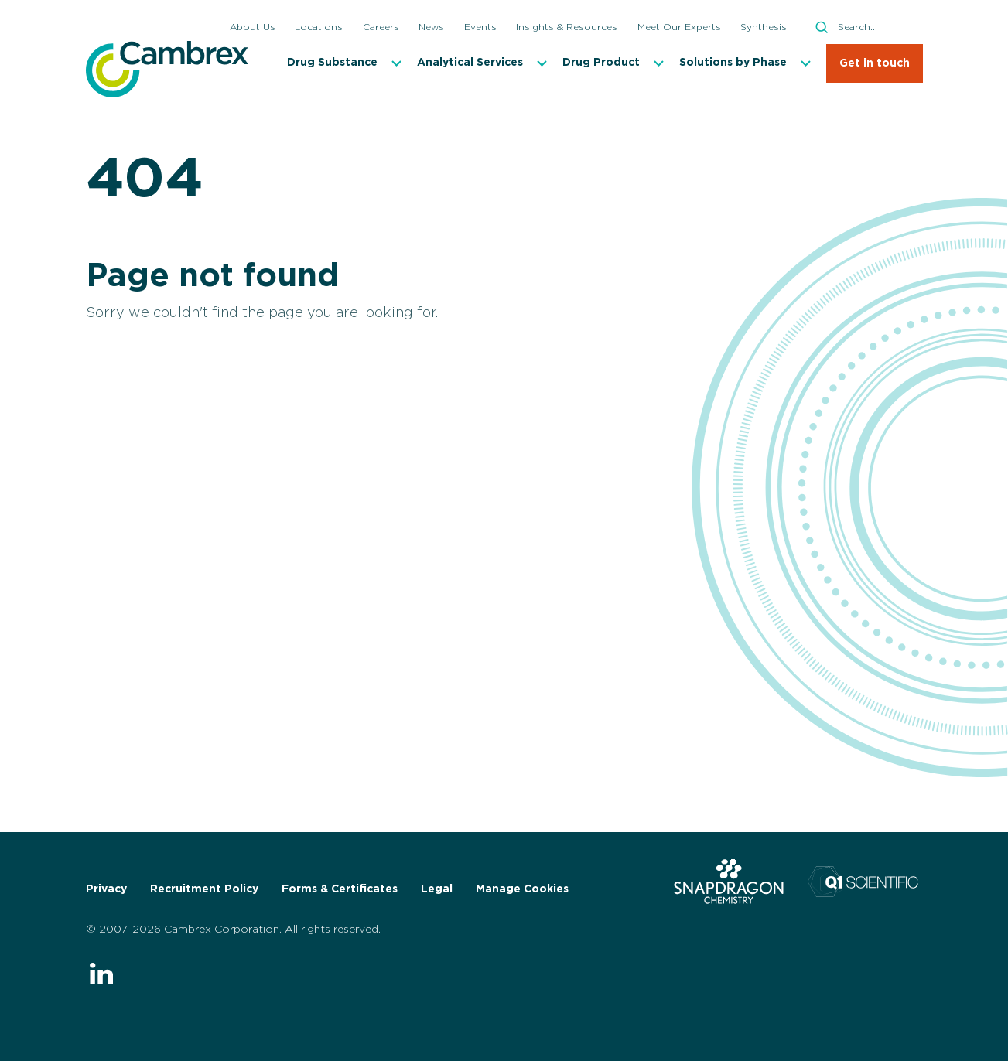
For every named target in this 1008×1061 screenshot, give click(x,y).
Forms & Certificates (340, 889)
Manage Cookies (522, 889)
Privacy (106, 889)
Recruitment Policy (204, 889)
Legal (437, 889)
